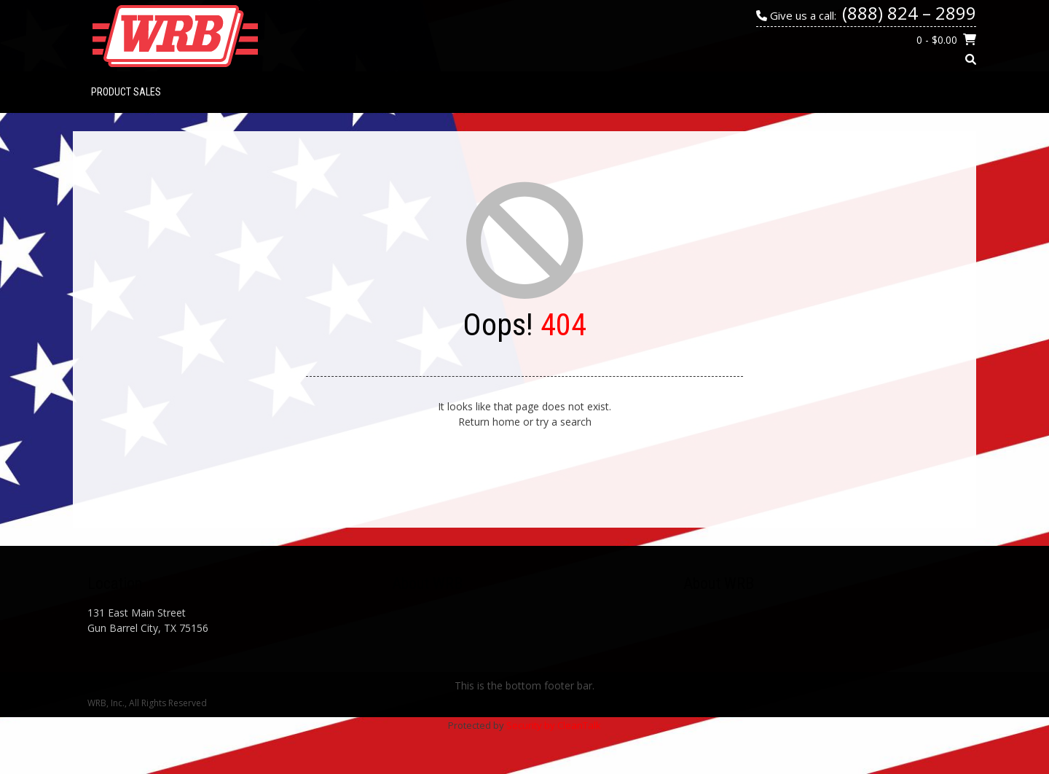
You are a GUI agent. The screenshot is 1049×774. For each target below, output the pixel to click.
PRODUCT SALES (126, 92)
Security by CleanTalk (553, 725)
